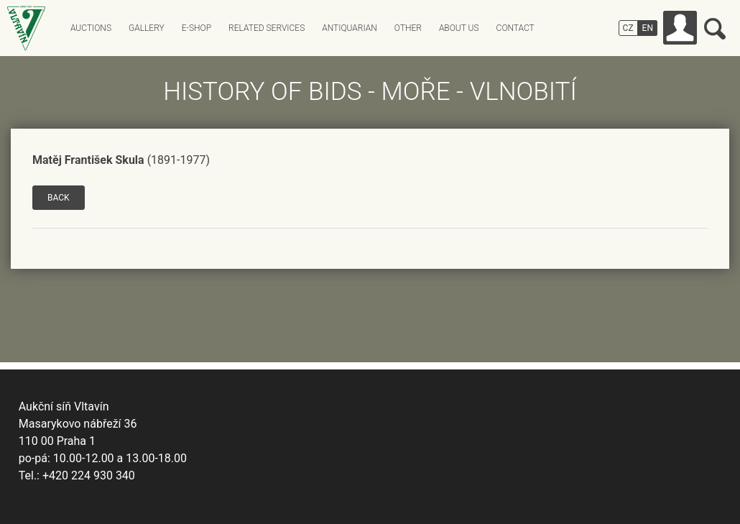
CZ (628, 28)
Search (715, 29)
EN (647, 28)
